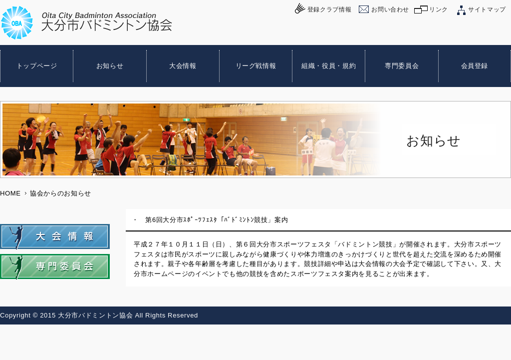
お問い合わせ (390, 9)
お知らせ (110, 66)
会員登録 (475, 66)
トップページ (36, 66)
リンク (438, 9)
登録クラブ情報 (329, 9)
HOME (10, 193)
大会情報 (183, 66)
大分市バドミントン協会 (86, 22)
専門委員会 (402, 66)
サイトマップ (487, 9)
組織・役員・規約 (328, 66)
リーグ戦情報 (256, 66)
